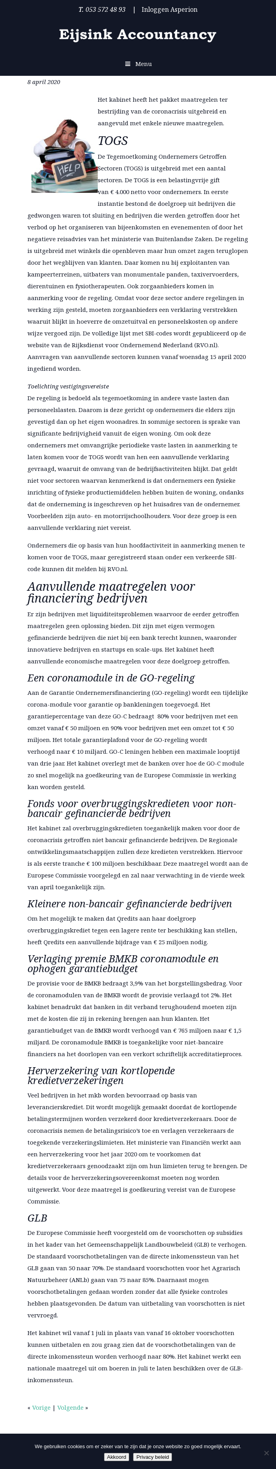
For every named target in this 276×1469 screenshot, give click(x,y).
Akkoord (116, 1457)
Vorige (41, 1407)
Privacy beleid (152, 1457)
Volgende (70, 1407)
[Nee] (266, 1453)
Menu (138, 64)
